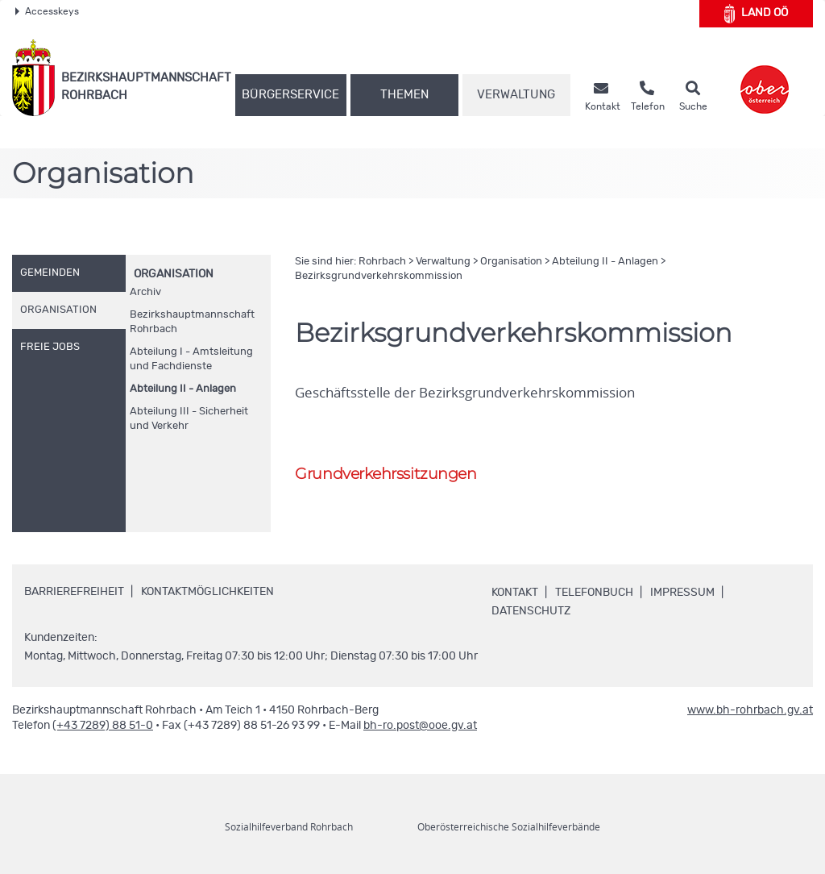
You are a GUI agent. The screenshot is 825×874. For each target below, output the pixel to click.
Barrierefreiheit (74, 591)
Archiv (145, 292)
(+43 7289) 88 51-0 (102, 725)
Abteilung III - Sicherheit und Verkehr (189, 418)
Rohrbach (382, 261)
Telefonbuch (594, 592)
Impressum (682, 592)
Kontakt (514, 592)
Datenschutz (530, 611)
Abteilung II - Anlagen (183, 389)
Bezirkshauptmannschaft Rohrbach (192, 322)
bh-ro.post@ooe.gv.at (420, 725)
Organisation (174, 274)
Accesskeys (47, 11)
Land (756, 13)
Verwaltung (516, 95)
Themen (404, 95)
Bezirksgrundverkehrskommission (378, 276)
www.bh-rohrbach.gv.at (750, 710)
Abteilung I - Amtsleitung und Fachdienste (191, 359)
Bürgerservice (290, 95)
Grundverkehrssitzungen (385, 473)
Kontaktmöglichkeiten (207, 591)
